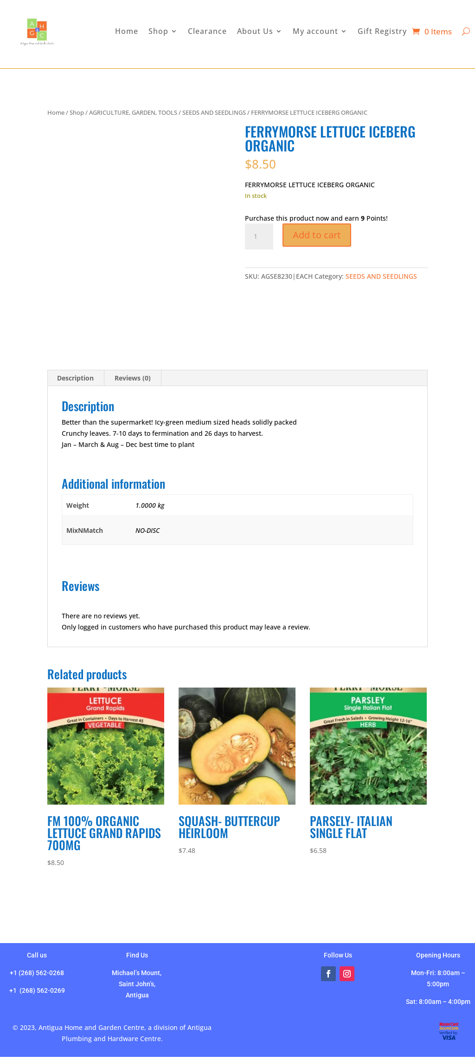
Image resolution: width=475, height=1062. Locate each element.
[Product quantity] (259, 236)
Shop (77, 112)
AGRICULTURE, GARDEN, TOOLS (133, 112)
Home (55, 112)
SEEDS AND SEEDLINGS (214, 112)
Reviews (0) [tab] (133, 378)
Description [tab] (75, 378)
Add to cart (317, 235)
